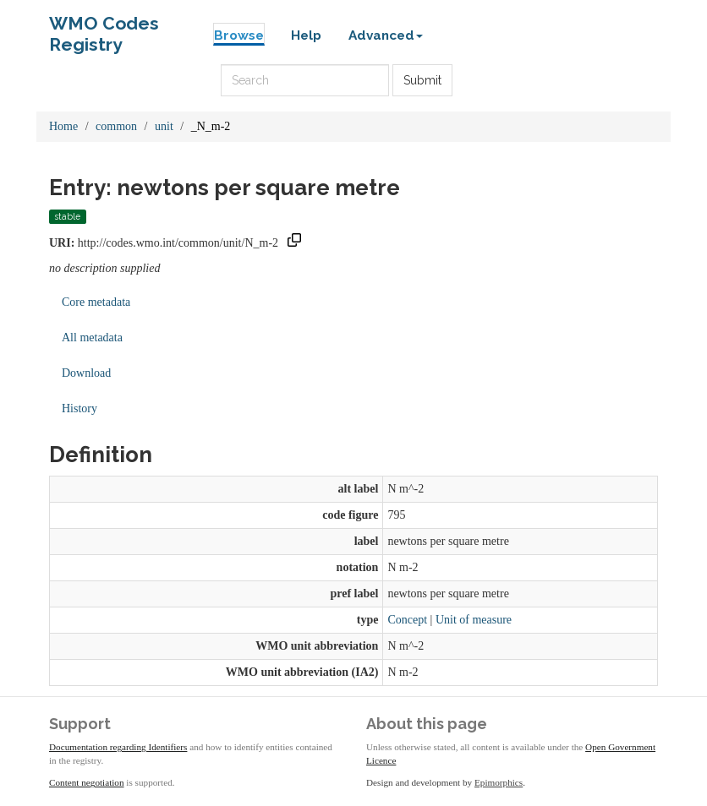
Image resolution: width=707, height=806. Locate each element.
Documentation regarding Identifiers (118, 747)
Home (63, 126)
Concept (407, 619)
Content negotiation (86, 782)
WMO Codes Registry (104, 27)
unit (164, 126)
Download (86, 373)
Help (306, 35)
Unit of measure (474, 619)
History (79, 408)
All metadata (92, 337)
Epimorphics (498, 782)
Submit (422, 80)
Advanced (385, 35)
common (116, 126)
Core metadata (96, 302)
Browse (239, 35)
